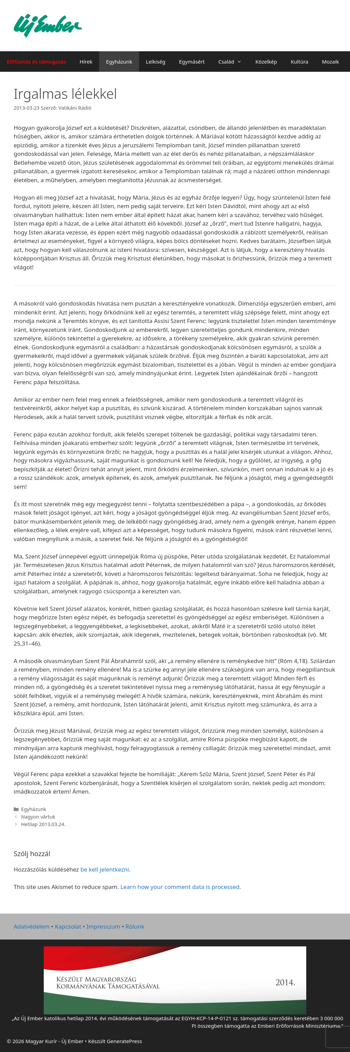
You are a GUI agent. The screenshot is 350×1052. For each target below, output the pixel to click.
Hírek (86, 61)
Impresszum (103, 926)
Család (233, 61)
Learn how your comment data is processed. (180, 887)
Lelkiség (155, 61)
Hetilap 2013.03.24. (43, 824)
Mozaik (330, 61)
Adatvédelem (32, 926)
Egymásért (192, 61)
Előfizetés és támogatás (36, 61)
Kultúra (299, 61)
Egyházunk (119, 61)
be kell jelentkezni (104, 869)
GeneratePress (124, 1041)
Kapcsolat (68, 926)
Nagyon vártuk (38, 816)
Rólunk (134, 926)
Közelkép (266, 61)
